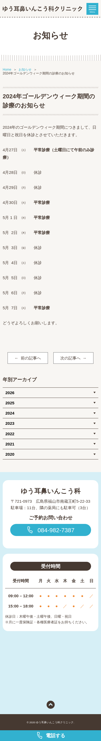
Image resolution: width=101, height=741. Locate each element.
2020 (9, 454)
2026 (9, 392)
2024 (9, 413)
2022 (9, 433)
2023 (9, 423)
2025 (9, 403)
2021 (9, 444)
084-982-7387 (50, 530)
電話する (50, 735)
